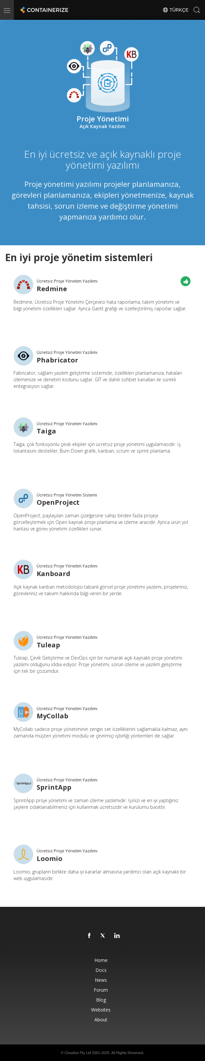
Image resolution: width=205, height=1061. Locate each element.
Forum (101, 990)
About (100, 1019)
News (101, 980)
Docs (101, 970)
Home (101, 960)
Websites (101, 1010)
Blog (101, 1000)
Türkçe (175, 10)
